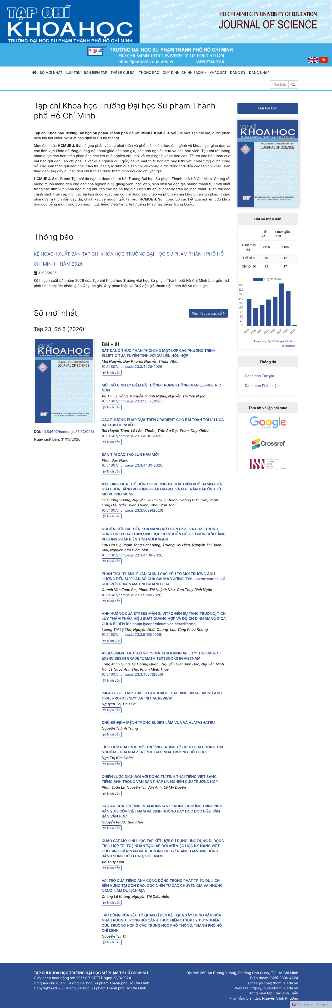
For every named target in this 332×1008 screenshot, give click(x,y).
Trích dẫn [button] (111, 372)
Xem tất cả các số (208, 313)
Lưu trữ (73, 73)
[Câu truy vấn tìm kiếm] (279, 84)
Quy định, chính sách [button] (184, 73)
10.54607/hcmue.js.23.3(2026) (68, 431)
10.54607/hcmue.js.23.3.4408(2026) (133, 555)
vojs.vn (324, 1004)
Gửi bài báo (267, 108)
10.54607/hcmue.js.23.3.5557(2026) (132, 401)
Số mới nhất (51, 73)
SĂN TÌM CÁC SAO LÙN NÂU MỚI (130, 454)
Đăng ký (238, 73)
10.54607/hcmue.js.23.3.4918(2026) (132, 436)
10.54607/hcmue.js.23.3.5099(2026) (132, 510)
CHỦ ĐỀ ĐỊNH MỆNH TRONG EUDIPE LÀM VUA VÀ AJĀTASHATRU (158, 722)
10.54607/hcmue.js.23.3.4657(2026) (132, 674)
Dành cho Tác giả (259, 376)
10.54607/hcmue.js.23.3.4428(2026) (133, 366)
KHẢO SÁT (218, 73)
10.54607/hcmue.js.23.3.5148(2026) (132, 595)
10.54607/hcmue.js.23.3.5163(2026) (132, 634)
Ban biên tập (95, 73)
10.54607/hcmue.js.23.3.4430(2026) (133, 465)
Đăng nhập (259, 73)
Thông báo (149, 73)
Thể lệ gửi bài (123, 73)
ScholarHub (288, 345)
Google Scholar (284, 341)
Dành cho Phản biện (262, 385)
